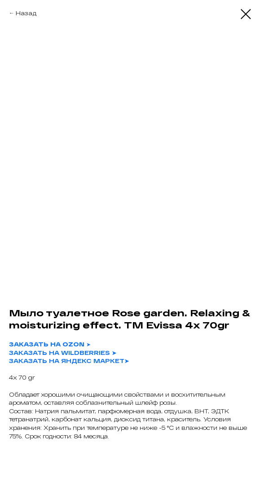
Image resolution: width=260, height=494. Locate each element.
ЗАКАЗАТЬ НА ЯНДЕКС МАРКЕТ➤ (69, 361)
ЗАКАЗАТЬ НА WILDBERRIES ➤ (62, 353)
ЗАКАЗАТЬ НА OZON (46, 344)
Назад (26, 13)
